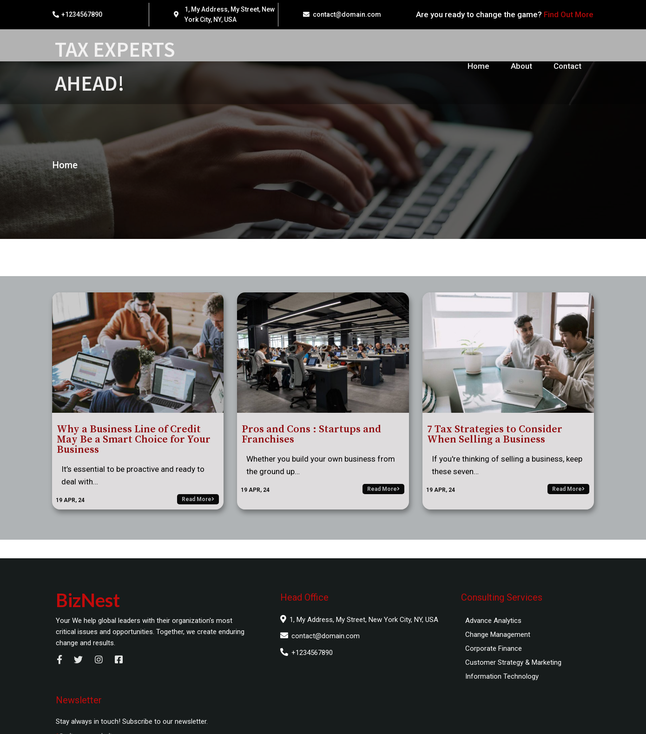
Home (63, 173)
